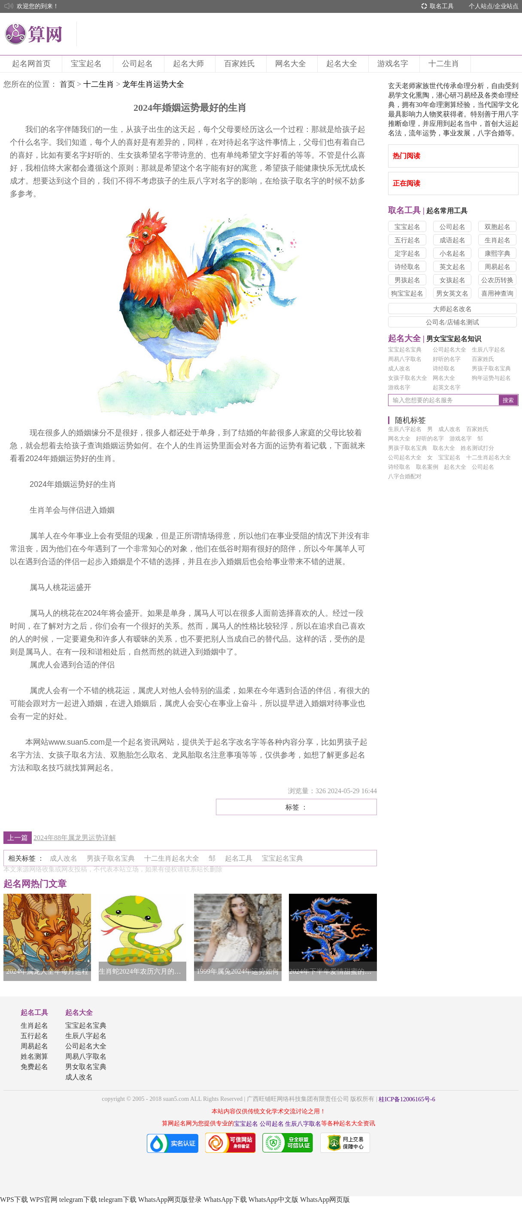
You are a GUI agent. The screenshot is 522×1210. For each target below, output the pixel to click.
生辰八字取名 (303, 1124)
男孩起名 (407, 280)
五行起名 (407, 240)
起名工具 (34, 1012)
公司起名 (138, 63)
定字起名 (407, 253)
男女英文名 (452, 293)
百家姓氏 (241, 63)
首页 (67, 84)
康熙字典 (497, 253)
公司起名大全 (449, 349)
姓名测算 (34, 1056)
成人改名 (399, 368)
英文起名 (452, 266)
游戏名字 (394, 63)
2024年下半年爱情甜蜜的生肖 (332, 971)
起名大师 (189, 63)
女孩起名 (452, 280)
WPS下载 (14, 1199)
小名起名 (452, 253)
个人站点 (481, 6)
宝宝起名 (87, 63)
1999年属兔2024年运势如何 (238, 971)
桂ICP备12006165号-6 (407, 1099)
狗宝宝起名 (407, 293)
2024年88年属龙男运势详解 (74, 837)
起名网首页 (32, 63)
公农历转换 (497, 280)
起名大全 (343, 63)
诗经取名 (407, 266)
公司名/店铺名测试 (452, 322)
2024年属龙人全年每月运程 (47, 971)
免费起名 (34, 1066)
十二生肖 (445, 63)
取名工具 (442, 6)
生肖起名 (497, 240)
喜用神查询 (497, 293)
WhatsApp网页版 (325, 1199)
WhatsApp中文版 (273, 1199)
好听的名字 (447, 359)
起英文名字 (447, 387)
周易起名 (497, 266)
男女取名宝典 (85, 1066)
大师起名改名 (452, 309)
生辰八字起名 (488, 349)
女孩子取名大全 (407, 378)
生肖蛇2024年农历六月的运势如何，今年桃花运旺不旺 (142, 971)
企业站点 (507, 6)
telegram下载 (78, 1199)
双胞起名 (497, 226)
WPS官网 (44, 1199)
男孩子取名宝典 (491, 368)
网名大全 (292, 63)
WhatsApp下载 (224, 1199)
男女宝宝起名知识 (434, 338)
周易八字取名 (405, 359)
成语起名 (452, 240)
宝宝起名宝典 (405, 349)
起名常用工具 (427, 210)
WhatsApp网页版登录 (170, 1199)
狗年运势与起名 (491, 378)
